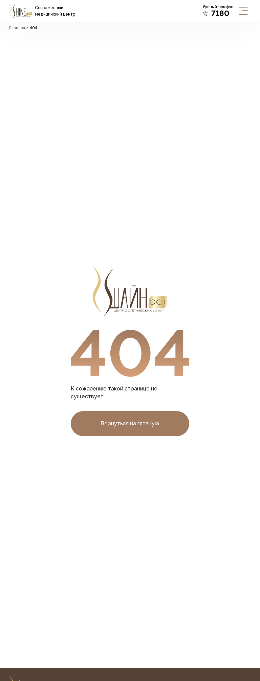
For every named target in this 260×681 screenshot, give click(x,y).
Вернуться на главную (130, 423)
